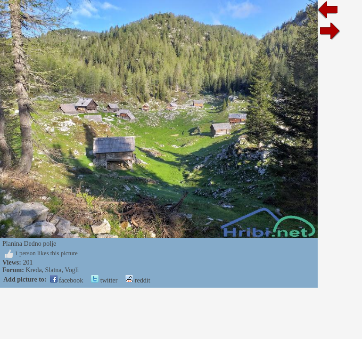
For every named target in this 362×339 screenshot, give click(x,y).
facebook (66, 280)
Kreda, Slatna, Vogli (52, 270)
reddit (137, 280)
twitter (104, 280)
